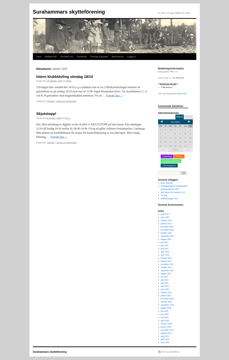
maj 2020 (164, 317)
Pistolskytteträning (170, 161)
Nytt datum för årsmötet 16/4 (173, 192)
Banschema (118, 56)
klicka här (182, 93)
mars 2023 (165, 217)
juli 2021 (164, 277)
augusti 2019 (166, 333)
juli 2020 (164, 311)
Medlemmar (51, 56)
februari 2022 (166, 258)
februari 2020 (166, 323)
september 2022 (167, 236)
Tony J (68, 118)
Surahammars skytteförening (69, 12)
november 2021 (167, 264)
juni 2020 (165, 314)
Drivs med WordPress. (171, 352)
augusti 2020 (166, 308)
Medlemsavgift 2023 (169, 198)
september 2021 (167, 270)
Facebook (82, 56)
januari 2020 (166, 327)
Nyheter (50, 101)
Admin (68, 81)
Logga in (131, 56)
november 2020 (167, 298)
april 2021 (165, 286)
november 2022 (167, 230)
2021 (163, 149)
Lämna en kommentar (66, 101)
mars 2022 (165, 255)
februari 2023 (166, 220)
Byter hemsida (167, 183)
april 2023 (165, 214)
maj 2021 (164, 283)
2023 (188, 149)
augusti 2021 (166, 273)
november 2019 (167, 330)
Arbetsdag (167, 156)
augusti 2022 (166, 239)
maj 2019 (164, 336)
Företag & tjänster (99, 56)
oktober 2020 (166, 302)
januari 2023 (166, 223)
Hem (39, 56)
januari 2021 (166, 295)
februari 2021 (166, 292)
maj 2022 (164, 248)
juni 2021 (165, 280)
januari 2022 (166, 261)
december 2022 (167, 226)
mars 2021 (165, 289)
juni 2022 (165, 245)
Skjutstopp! (46, 114)
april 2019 (165, 339)
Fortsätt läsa (114, 95)
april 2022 (165, 251)
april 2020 (165, 320)
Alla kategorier (169, 165)
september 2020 (167, 305)
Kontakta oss (66, 56)
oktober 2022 (166, 233)
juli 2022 (164, 242)
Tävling (179, 156)
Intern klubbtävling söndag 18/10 (64, 77)
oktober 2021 (166, 267)
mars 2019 (165, 342)
